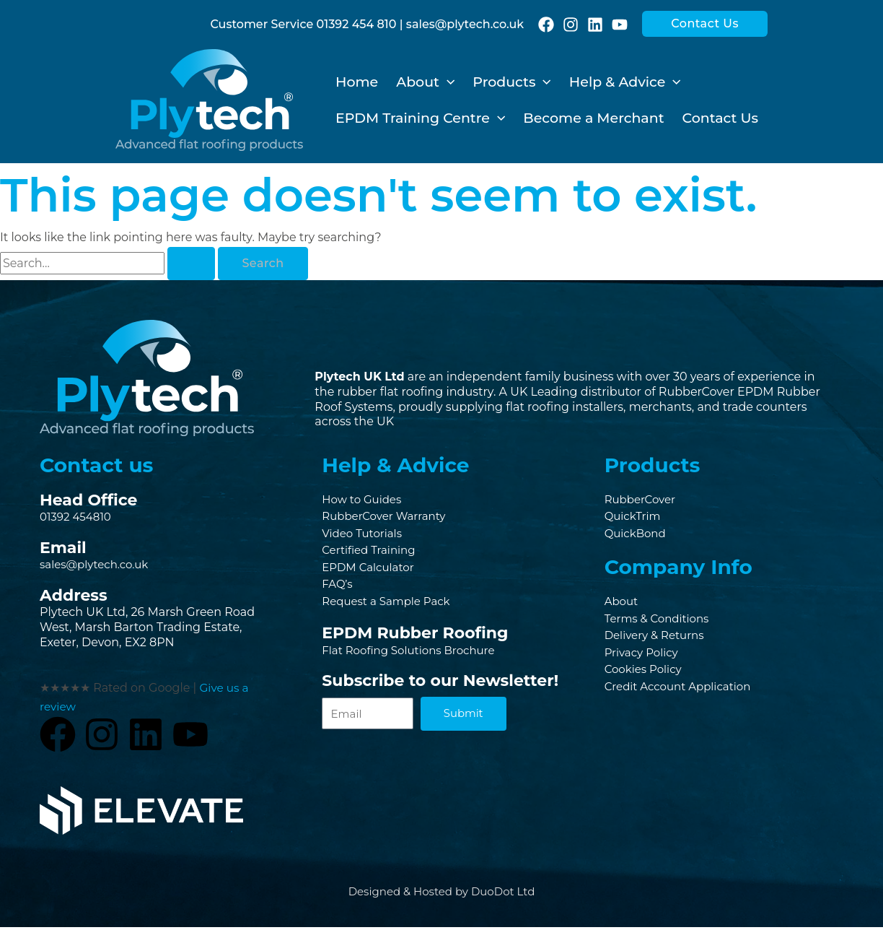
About (623, 604)
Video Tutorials (364, 535)
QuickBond (637, 535)
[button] (705, 24)
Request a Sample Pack (390, 607)
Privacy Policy (644, 658)
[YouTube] (620, 24)
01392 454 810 (357, 24)
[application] (446, 82)
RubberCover (642, 499)
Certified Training (371, 553)
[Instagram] (571, 24)
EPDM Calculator (371, 571)
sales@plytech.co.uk (465, 24)
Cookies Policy (646, 675)
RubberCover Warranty (387, 517)
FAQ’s (338, 589)
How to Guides (364, 499)
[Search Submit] (191, 263)
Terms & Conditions (660, 622)
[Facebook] (546, 24)
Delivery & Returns (658, 640)
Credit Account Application (682, 693)
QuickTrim (634, 517)
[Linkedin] (595, 24)
